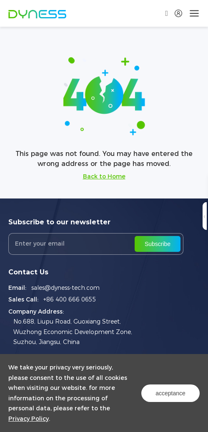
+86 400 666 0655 (69, 299)
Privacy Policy (28, 418)
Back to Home (104, 176)
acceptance (170, 393)
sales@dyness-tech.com (65, 287)
